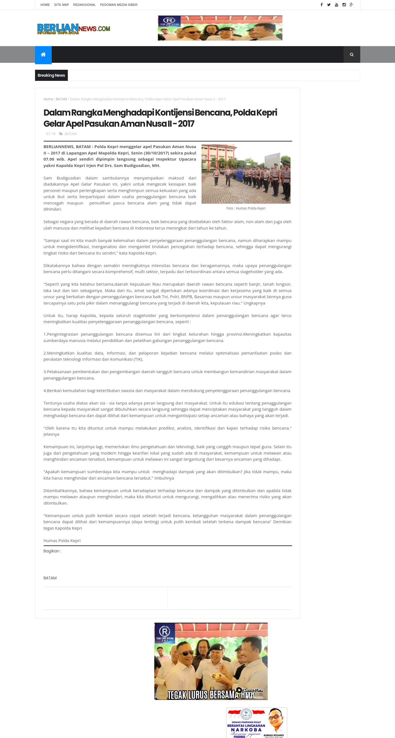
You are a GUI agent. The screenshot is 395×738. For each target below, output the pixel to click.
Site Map (61, 4)
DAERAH (269, 429)
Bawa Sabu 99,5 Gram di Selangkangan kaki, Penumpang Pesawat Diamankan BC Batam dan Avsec (320, 613)
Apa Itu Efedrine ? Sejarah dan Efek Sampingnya (315, 587)
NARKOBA (271, 485)
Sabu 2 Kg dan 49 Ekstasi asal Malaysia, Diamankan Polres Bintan (320, 542)
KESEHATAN (272, 476)
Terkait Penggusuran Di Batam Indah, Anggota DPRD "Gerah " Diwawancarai (319, 520)
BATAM (61, 99)
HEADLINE (270, 447)
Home (45, 4)
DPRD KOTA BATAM (277, 438)
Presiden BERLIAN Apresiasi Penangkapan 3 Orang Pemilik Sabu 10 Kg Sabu (319, 568)
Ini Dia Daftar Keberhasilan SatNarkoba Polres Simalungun (320, 655)
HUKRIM (269, 457)
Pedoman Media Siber (119, 4)
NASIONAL (271, 494)
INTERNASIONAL (275, 466)
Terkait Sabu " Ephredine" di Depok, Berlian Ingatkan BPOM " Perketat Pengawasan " (315, 635)
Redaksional (84, 4)
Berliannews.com (207, 731)
